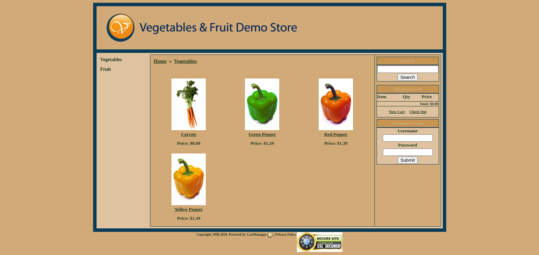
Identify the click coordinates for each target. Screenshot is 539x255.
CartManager (260, 234)
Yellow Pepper (188, 209)
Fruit (105, 69)
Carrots (188, 134)
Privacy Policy (286, 234)
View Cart (397, 112)
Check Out (417, 112)
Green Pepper (262, 134)
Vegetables (111, 59)
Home (160, 61)
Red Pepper (335, 134)
